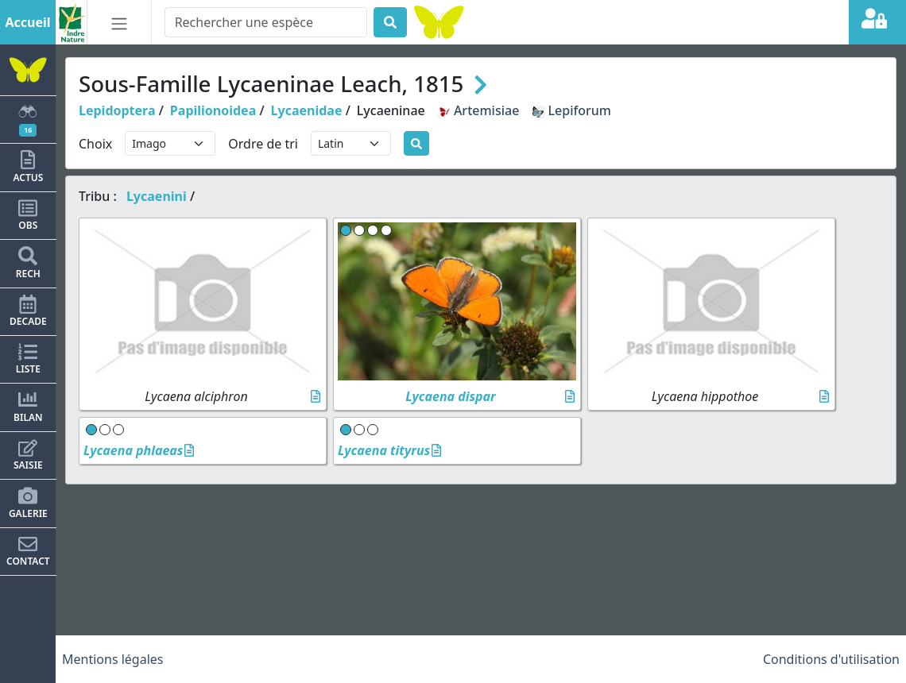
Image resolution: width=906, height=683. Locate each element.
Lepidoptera (117, 110)
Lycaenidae (307, 110)
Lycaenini (156, 196)
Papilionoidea (213, 110)
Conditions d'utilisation (831, 659)
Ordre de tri (263, 143)
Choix (95, 143)
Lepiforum (571, 110)
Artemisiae (479, 110)
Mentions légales (113, 659)
